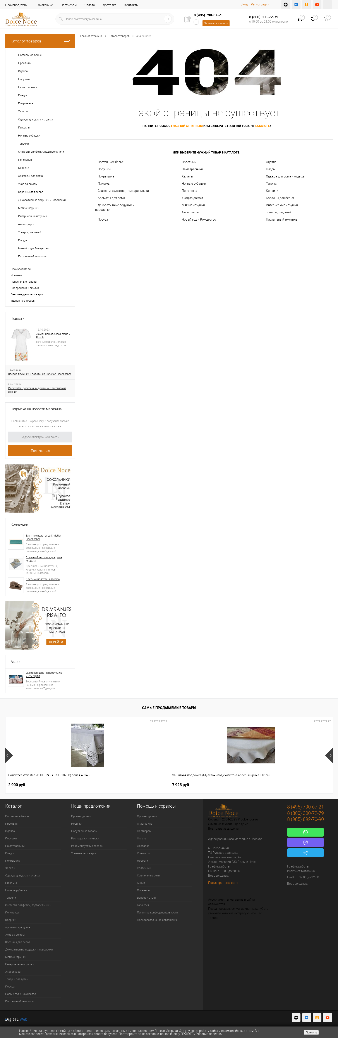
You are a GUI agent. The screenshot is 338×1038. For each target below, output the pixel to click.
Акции (16, 662)
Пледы (271, 169)
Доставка (110, 5)
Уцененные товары (23, 300)
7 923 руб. (83, 784)
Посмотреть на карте (223, 882)
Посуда (103, 219)
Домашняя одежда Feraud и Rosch (53, 335)
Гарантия (143, 905)
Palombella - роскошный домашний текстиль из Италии (37, 390)
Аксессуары (190, 212)
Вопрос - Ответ (146, 897)
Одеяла (271, 162)
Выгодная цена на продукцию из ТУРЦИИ (44, 674)
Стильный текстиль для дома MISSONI (44, 559)
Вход (244, 4)
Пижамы (104, 183)
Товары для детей (278, 212)
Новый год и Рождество (199, 219)
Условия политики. (209, 1034)
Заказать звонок (216, 23)
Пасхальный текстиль (281, 219)
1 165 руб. (148, 784)
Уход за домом (192, 198)
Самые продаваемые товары (169, 707)
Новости (17, 318)
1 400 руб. (214, 784)
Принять (311, 1032)
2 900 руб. (17, 784)
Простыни (189, 162)
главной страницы (187, 126)
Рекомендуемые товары (27, 294)
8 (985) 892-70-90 (305, 819)
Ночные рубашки (194, 183)
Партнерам (69, 5)
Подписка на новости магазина (36, 409)
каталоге (262, 126)
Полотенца (189, 190)
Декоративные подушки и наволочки (114, 207)
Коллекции (19, 524)
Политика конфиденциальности (157, 912)
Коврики (272, 190)
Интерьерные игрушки (282, 205)
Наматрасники (192, 169)
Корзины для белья (280, 198)
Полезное (143, 890)
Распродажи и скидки (25, 288)
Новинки (16, 275)
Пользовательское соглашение (157, 920)
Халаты (187, 176)
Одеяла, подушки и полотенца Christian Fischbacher (39, 374)
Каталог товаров (40, 41)
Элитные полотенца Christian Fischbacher (44, 537)
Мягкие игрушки (193, 205)
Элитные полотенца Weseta (43, 579)
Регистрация (260, 4)
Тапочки (272, 183)
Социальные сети (148, 875)
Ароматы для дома (111, 198)
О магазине (45, 5)
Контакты (131, 5)
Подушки (104, 169)
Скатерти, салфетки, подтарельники (123, 190)
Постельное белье (111, 162)
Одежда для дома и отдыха (285, 176)
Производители (16, 5)
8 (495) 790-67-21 (208, 15)
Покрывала (106, 176)
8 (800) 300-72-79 (263, 17)
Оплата (89, 5)
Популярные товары (24, 281)
